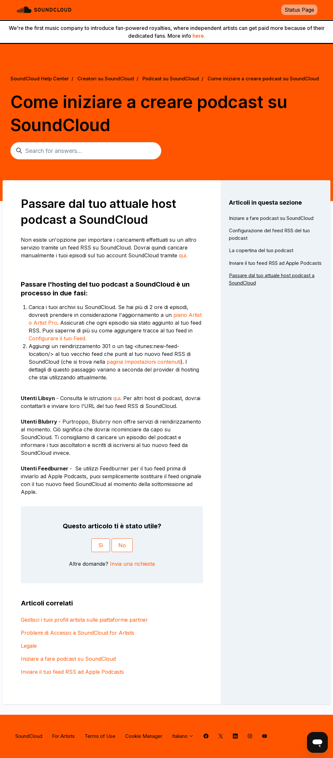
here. (199, 36)
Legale (29, 646)
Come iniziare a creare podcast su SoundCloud (263, 78)
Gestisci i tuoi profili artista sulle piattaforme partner (84, 619)
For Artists (63, 736)
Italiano (183, 736)
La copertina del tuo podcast (261, 250)
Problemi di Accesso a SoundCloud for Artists (77, 632)
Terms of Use (100, 736)
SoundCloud (28, 736)
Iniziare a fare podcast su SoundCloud (68, 659)
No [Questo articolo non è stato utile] (122, 545)
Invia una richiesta (132, 564)
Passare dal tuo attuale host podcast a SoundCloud (271, 279)
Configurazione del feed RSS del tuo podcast (269, 234)
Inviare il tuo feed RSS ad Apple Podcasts (72, 672)
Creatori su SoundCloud (105, 78)
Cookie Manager (143, 736)
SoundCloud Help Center (39, 78)
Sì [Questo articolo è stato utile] (100, 545)
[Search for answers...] (85, 150)
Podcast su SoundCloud (170, 78)
